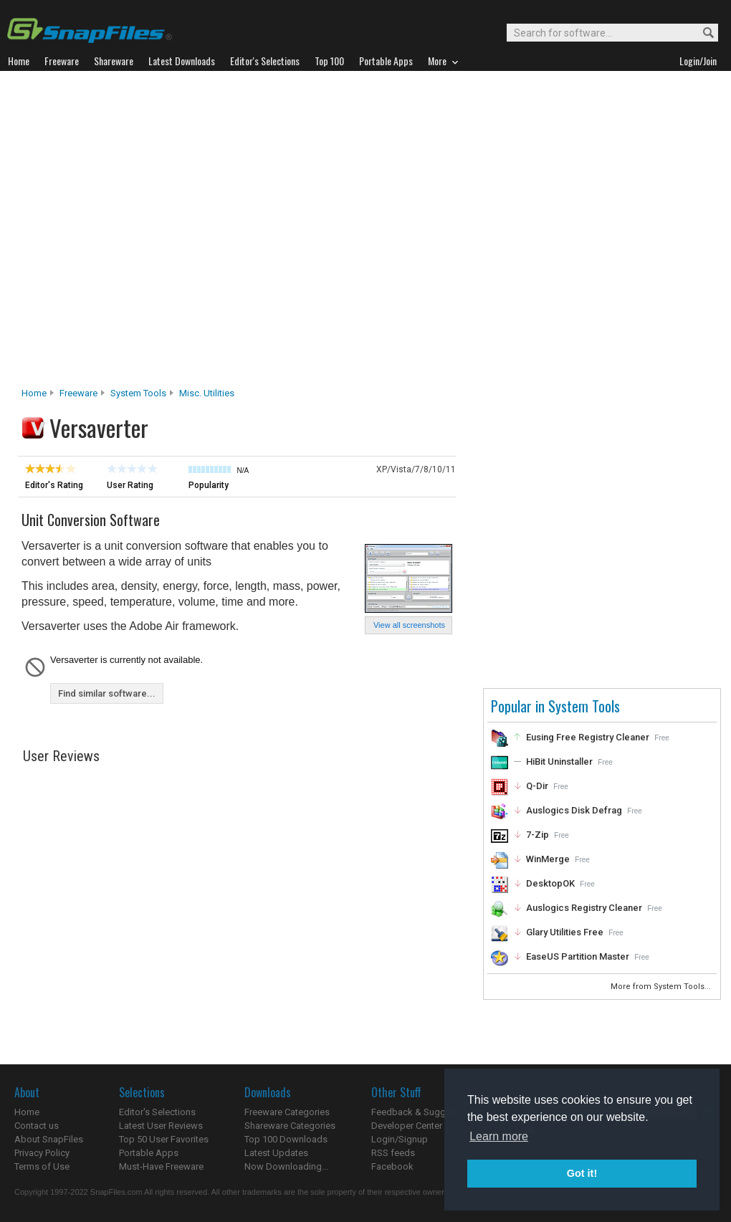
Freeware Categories (287, 1112)
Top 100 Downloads (286, 1139)
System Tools (138, 393)
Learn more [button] (498, 1136)
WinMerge (548, 859)
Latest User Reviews (161, 1125)
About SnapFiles (48, 1139)
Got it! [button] (582, 1173)
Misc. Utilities (206, 393)
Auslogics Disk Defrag (574, 810)
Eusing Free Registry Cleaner (587, 737)
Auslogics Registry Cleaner (584, 907)
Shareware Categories (289, 1125)
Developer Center (406, 1125)
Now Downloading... (286, 1166)
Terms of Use (42, 1166)
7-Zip (537, 834)
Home (34, 393)
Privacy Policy (42, 1152)
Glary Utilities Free (564, 932)
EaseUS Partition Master (577, 956)
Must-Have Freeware (161, 1166)
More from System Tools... (662, 986)
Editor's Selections (157, 1112)
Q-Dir (537, 786)
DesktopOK (550, 883)
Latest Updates (276, 1152)
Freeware (78, 393)
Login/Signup (399, 1139)
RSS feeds (393, 1152)
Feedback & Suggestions (424, 1112)
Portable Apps (148, 1152)
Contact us (36, 1125)
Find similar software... (107, 693)
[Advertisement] (151, 233)
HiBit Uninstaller (559, 761)
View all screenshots (409, 625)
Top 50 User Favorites (164, 1139)
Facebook (392, 1166)
